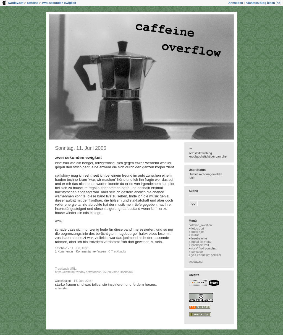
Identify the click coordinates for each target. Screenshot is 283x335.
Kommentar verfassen (91, 251)
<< (278, 2)
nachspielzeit (200, 245)
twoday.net (15, 2)
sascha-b (61, 248)
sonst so (197, 251)
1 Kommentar (64, 251)
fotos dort (197, 228)
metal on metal (201, 241)
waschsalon (63, 280)
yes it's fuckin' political (206, 255)
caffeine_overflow (200, 225)
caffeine (32, 2)
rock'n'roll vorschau (204, 248)
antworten (61, 288)
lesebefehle (199, 238)
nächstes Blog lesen (260, 2)
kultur (195, 235)
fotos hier (197, 231)
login (192, 177)
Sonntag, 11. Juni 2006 (80, 148)
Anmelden (235, 2)
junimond (130, 238)
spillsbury (62, 175)
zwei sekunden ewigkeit (59, 2)
